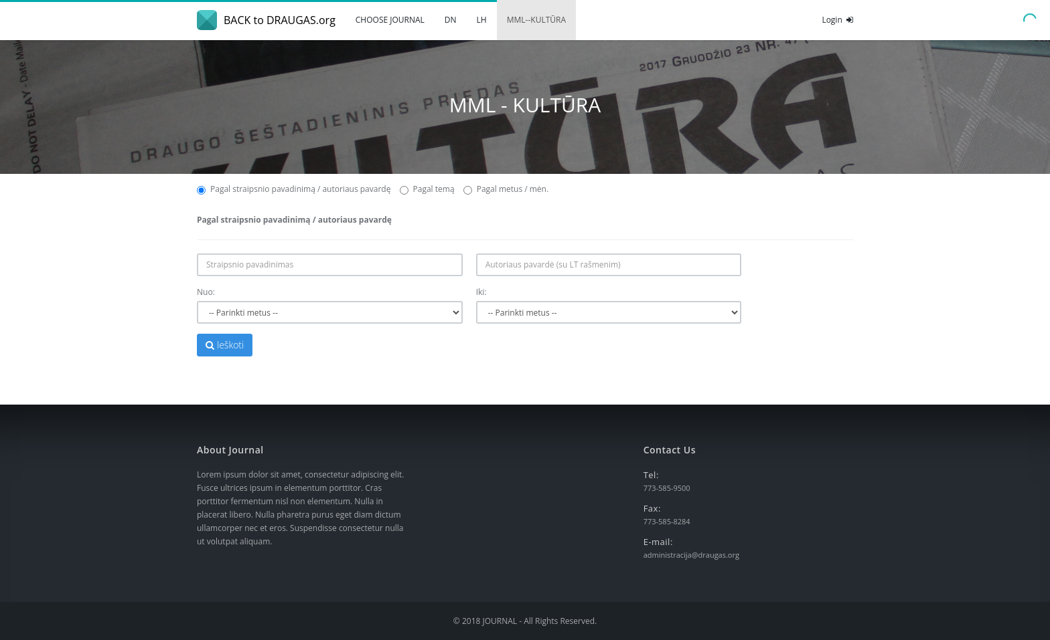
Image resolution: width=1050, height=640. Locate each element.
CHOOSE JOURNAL (390, 19)
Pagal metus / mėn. (505, 189)
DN (451, 19)
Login (837, 19)
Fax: (652, 508)
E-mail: (658, 542)
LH (482, 19)
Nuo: (206, 292)
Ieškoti (225, 344)
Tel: (651, 475)
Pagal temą (427, 189)
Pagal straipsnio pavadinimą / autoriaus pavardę (293, 189)
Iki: (481, 292)
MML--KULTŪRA (536, 19)
